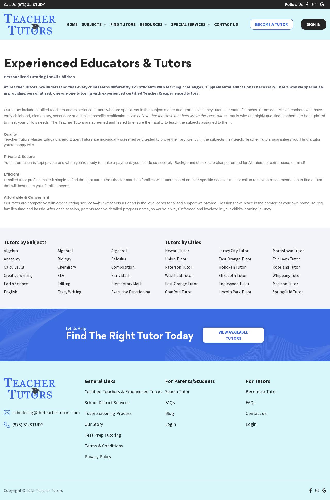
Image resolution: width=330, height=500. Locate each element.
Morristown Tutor (288, 250)
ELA (60, 275)
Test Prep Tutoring (103, 435)
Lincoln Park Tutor (235, 291)
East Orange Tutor (235, 258)
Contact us (256, 413)
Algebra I (65, 250)
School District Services (107, 402)
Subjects (92, 24)
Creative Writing (18, 275)
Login (170, 424)
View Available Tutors (233, 335)
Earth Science (16, 283)
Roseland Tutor (286, 267)
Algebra (11, 250)
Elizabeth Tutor (233, 275)
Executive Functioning (130, 291)
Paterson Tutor (178, 267)
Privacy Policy (98, 457)
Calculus (118, 258)
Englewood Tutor (234, 283)
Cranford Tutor (178, 291)
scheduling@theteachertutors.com (46, 412)
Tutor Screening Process (108, 413)
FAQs (170, 402)
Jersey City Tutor (234, 250)
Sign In (314, 24)
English (10, 291)
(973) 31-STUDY (31, 4)
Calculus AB (14, 267)
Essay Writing (69, 291)
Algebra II (120, 250)
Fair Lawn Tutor (286, 258)
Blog (169, 413)
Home (72, 24)
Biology (64, 258)
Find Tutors (123, 24)
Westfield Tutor (179, 275)
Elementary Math (126, 283)
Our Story (94, 424)
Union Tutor (175, 258)
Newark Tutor (177, 250)
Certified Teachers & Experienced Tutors (123, 392)
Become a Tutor (271, 24)
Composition (123, 267)
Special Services (188, 24)
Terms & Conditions (104, 446)
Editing (63, 283)
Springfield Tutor (288, 291)
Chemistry (66, 267)
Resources (151, 24)
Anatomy (12, 258)
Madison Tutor (285, 283)
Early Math (120, 275)
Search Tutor (177, 392)
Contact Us (226, 24)
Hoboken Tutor (232, 267)
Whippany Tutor (287, 275)
